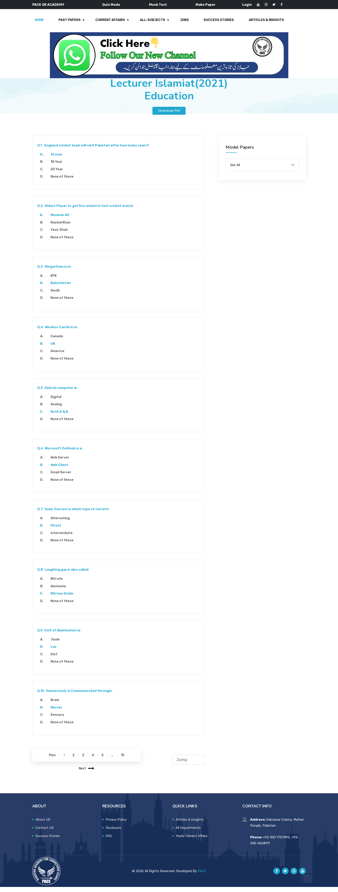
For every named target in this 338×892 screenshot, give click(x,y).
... (112, 760)
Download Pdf (169, 116)
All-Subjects (151, 23)
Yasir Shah (61, 235)
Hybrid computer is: (59, 393)
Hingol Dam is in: (56, 272)
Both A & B (61, 417)
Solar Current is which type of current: (75, 514)
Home (42, 23)
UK (54, 349)
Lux (55, 652)
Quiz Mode (111, 5)
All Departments (188, 833)
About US (43, 825)
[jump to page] (189, 765)
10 (122, 760)
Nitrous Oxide (63, 599)
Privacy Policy (116, 825)
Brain (56, 705)
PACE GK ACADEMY (48, 5)
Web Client (61, 470)
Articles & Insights (261, 23)
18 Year (58, 167)
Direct (57, 531)
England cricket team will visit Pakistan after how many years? (95, 150)
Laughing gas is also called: (65, 575)
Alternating (62, 523)
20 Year (58, 174)
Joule (56, 644)
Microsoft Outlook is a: (61, 454)
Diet (55, 659)
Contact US (45, 833)
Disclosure (113, 833)
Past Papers (71, 23)
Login (247, 5)
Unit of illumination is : (61, 635)
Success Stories (214, 23)
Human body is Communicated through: (76, 696)
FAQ (109, 841)
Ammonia (60, 591)
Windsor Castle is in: (59, 332)
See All (235, 170)
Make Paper (205, 5)
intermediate (63, 538)
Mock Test (158, 5)
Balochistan (62, 288)
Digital (57, 402)
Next (86, 773)
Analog (58, 409)
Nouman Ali (61, 220)
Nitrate (58, 584)
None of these (63, 182)
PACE (202, 876)
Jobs (181, 23)
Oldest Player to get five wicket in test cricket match (87, 211)
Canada (58, 341)
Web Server (61, 463)
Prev (52, 760)
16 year (58, 159)
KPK (55, 281)
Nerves (58, 712)
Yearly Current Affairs (192, 841)
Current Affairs (110, 23)
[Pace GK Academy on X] (285, 876)
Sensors (59, 720)
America (59, 356)
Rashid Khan (62, 227)
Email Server (62, 477)
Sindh (57, 295)
